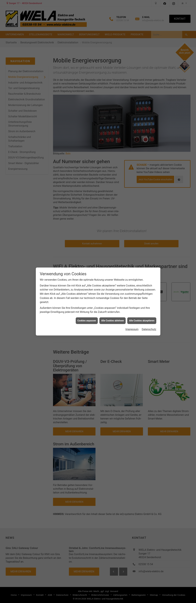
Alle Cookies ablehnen (112, 320)
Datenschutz (149, 329)
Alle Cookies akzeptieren (141, 320)
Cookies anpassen (86, 320)
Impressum (132, 329)
